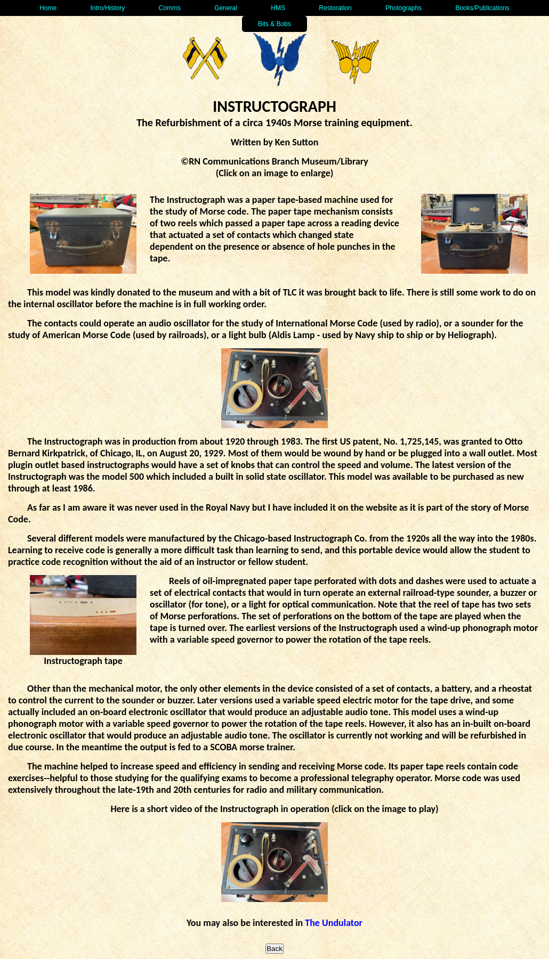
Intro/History (108, 8)
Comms (170, 8)
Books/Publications (482, 8)
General (225, 8)
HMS (278, 8)
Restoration (335, 8)
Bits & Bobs (274, 24)
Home (47, 8)
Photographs (403, 8)
